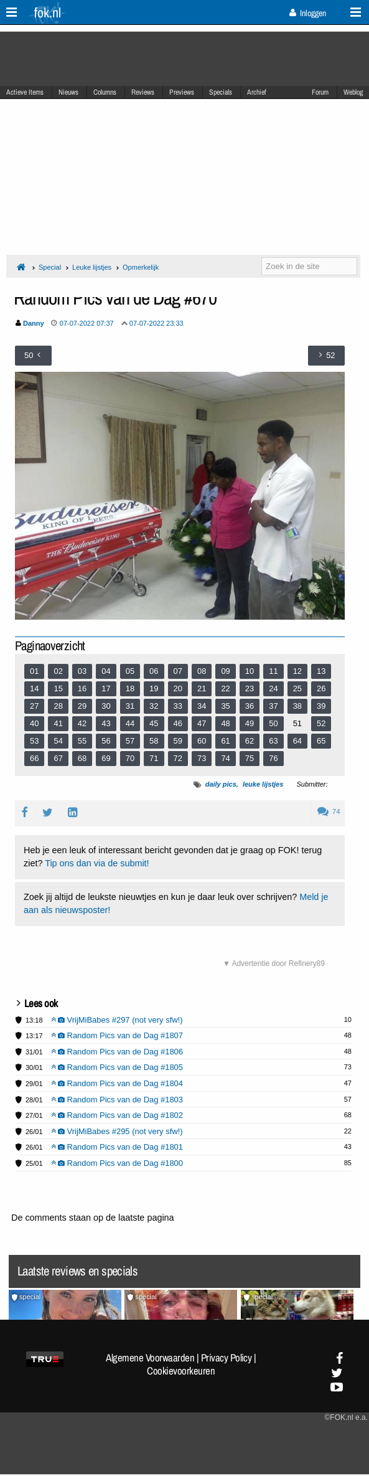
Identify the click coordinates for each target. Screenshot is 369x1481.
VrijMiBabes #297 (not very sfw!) (117, 1019)
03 (82, 671)
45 (153, 723)
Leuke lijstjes (91, 267)
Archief (256, 92)
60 (201, 740)
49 (249, 723)
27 (34, 706)
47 (201, 723)
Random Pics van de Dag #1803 (117, 1099)
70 (130, 758)
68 (82, 758)
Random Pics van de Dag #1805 (117, 1067)
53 (34, 740)
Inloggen (307, 13)
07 (178, 671)
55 (82, 740)
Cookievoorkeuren (181, 1371)
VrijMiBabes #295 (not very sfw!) (117, 1131)
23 (249, 688)
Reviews (142, 92)
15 (58, 688)
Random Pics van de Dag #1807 (117, 1035)
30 (105, 706)
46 (178, 723)
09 (225, 671)
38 (297, 706)
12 (297, 671)
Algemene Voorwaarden (150, 1358)
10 (249, 671)
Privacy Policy (226, 1358)
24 (273, 688)
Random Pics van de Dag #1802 (117, 1115)
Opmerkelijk (141, 267)
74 (225, 758)
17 (105, 688)
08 (201, 671)
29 (82, 706)
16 (82, 688)
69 (105, 758)
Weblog (353, 92)
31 (130, 706)
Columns (104, 92)
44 (130, 723)
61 (225, 740)
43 (105, 723)
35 (225, 706)
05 (130, 671)
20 (178, 688)
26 (321, 688)
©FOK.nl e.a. (346, 1417)
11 (273, 671)
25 (297, 688)
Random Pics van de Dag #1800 (117, 1163)
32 (153, 706)
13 (321, 671)
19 (153, 688)
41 (58, 723)
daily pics (220, 784)
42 (82, 723)
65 (321, 740)
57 (130, 740)
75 (249, 758)
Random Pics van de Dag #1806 (117, 1051)
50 (273, 723)
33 (178, 706)
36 (249, 706)
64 (297, 740)
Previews (181, 92)
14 (34, 688)
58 (153, 740)
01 (34, 671)
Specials (220, 92)
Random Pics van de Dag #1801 (117, 1147)
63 (273, 740)
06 (153, 671)
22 (225, 688)
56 (105, 740)
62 (249, 740)
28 (58, 706)
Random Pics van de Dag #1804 (117, 1083)
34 (201, 706)
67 (58, 758)
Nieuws (68, 92)
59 (178, 740)
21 (201, 688)
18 (130, 688)
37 (273, 706)
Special (50, 267)
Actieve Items (25, 92)
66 (34, 758)
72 (178, 758)
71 (153, 758)
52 (321, 723)
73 (201, 758)
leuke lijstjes (263, 784)
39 (321, 706)
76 (273, 758)
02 (58, 671)
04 (105, 671)
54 (58, 740)
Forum (320, 92)
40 (34, 723)
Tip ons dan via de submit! (97, 863)
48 (225, 723)
